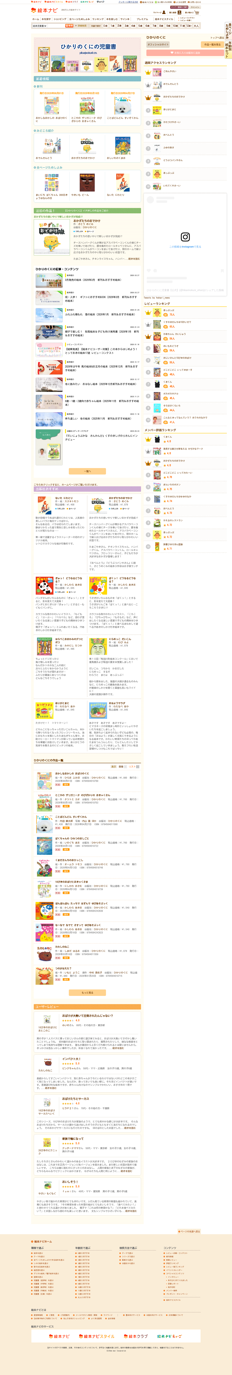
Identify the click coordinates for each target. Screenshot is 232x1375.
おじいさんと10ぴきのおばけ (177, 358)
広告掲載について (176, 1315)
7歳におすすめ (84, 1277)
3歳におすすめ (84, 1263)
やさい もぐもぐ (47, 1193)
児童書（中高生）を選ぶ (43, 1290)
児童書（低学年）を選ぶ (43, 1280)
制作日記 (171, 1287)
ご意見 (51, 1315)
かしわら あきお (73, 585)
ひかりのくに (90, 227)
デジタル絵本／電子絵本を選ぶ (46, 1273)
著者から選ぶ (127, 1260)
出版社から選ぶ (128, 1263)
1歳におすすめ (84, 1256)
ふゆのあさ (168, 147)
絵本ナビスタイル (173, 1300)
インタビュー (173, 1277)
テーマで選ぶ (127, 1253)
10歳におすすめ (84, 1287)
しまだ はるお (72, 951)
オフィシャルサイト (158, 44)
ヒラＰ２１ (68, 1108)
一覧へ (87, 471)
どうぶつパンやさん (173, 160)
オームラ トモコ (73, 864)
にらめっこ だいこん (120, 639)
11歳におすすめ (84, 1290)
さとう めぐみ (85, 224)
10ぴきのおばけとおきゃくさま (71, 882)
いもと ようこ (72, 972)
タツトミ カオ (72, 799)
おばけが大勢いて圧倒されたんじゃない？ (87, 1015)
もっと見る (87, 992)
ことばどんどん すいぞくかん (122, 118)
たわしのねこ (62, 947)
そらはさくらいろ (172, 406)
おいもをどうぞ (170, 346)
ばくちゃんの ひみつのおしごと (72, 838)
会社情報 (111, 1318)
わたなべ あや (67, 706)
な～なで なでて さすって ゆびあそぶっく (78, 925)
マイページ (107, 1315)
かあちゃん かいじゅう (174, 334)
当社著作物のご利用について (45, 1318)
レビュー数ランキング (175, 1267)
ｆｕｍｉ (66, 1191)
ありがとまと (62, 703)
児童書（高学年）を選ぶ (43, 1287)
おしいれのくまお (116, 158)
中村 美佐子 (95, 972)
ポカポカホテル (170, 394)
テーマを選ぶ (39, 1256)
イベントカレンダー (174, 1270)
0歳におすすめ (84, 1253)
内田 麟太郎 (66, 821)
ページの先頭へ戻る (190, 1231)
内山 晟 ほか (89, 821)
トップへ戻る (217, 38)
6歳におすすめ (84, 1273)
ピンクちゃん (69, 1068)
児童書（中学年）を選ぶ (43, 1284)
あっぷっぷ (168, 173)
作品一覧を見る (212, 44)
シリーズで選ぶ (128, 1256)
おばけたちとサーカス (75, 1098)
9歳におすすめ (84, 1284)
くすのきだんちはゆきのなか (177, 496)
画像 (121, 766)
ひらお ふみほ (72, 777)
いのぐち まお (72, 842)
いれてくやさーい (172, 186)
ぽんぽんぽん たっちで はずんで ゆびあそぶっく (81, 903)
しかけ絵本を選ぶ (41, 1263)
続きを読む (134, 259)
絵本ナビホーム (43, 1241)
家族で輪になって (73, 1138)
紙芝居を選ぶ (39, 1270)
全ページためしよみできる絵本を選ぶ (49, 1260)
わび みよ (123, 642)
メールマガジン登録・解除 (86, 1315)
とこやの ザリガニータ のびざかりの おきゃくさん (82, 795)
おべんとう (168, 135)
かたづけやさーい (172, 122)
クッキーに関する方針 (128, 2)
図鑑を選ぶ (38, 1277)
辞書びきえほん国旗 (173, 544)
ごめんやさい (169, 71)
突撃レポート (173, 1284)
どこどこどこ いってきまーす (177, 370)
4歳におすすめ (84, 1267)
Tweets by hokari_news (157, 297)
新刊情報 (169, 1256)
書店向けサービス (133, 1315)
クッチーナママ (70, 1148)
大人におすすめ (84, 1297)
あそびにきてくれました (178, 1280)
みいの (65, 1025)
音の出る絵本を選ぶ (42, 1267)
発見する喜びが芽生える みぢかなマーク (183, 449)
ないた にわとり (115, 195)
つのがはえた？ (63, 968)
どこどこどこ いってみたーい (177, 473)
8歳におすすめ (84, 1280)
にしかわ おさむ (73, 886)
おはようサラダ (117, 703)
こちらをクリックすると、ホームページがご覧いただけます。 (66, 484)
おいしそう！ (70, 1181)
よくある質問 (96, 1318)
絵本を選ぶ (38, 1253)
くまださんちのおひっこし (69, 860)
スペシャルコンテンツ (175, 1273)
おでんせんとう (44, 158)
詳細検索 (82, 26)
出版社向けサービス (154, 1315)
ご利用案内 (65, 1315)
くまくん (167, 382)
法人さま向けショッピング (74, 1318)
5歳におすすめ (84, 1270)
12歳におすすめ (84, 1294)
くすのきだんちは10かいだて (177, 322)
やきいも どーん (80, 195)
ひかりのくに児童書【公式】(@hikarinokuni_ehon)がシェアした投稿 (185, 290)
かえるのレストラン (173, 520)
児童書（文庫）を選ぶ (43, 1294)
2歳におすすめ (84, 1260)
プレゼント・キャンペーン (177, 1294)
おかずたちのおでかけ (83, 158)
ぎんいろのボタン (172, 484)
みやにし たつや (73, 645)
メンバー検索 (171, 1290)
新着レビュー (171, 1260)
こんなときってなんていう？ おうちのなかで (185, 418)
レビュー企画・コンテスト (177, 1253)
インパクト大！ (71, 1058)
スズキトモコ (71, 501)
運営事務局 (38, 1315)
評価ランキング (172, 1263)
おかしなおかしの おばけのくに (72, 773)
